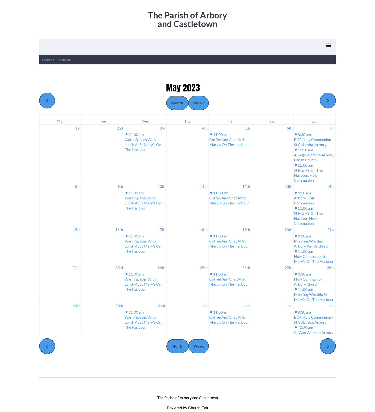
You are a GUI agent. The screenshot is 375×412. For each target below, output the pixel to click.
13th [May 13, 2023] (288, 186)
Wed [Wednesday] (145, 121)
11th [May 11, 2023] (204, 186)
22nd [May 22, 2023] (76, 267)
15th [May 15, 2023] (77, 229)
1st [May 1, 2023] (78, 128)
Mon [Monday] (61, 121)
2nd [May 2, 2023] (120, 128)
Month (177, 103)
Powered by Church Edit (187, 408)
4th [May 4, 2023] (205, 128)
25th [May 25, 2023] (204, 267)
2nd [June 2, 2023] (247, 305)
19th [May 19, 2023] (246, 229)
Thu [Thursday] (187, 121)
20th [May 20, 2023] (288, 229)
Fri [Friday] (229, 121)
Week (198, 103)
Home (47, 59)
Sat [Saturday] (272, 121)
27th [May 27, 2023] (288, 267)
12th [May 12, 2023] (246, 186)
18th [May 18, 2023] (204, 229)
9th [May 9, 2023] (120, 186)
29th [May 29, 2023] (77, 305)
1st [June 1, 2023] (205, 305)
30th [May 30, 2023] (119, 305)
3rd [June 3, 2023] (289, 305)
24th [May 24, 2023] (161, 267)
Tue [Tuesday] (103, 121)
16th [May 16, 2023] (119, 229)
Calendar (63, 59)
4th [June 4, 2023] (332, 305)
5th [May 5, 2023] (247, 128)
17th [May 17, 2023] (161, 229)
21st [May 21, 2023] (331, 229)
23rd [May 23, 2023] (119, 267)
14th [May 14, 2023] (331, 186)
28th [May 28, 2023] (331, 267)
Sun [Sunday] (314, 121)
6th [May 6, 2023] (289, 128)
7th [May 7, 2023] (332, 128)
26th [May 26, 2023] (246, 267)
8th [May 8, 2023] (78, 186)
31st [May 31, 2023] (161, 305)
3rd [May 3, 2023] (162, 128)
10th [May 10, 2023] (161, 186)
